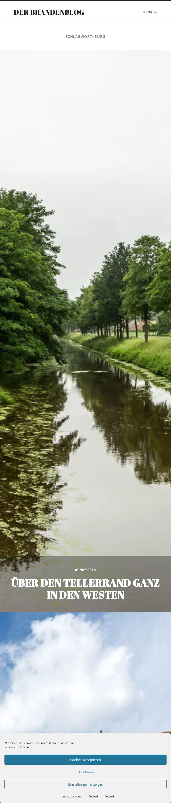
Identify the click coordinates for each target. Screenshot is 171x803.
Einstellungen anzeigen (85, 784)
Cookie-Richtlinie (71, 796)
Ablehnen (85, 772)
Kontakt (93, 796)
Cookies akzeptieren (85, 759)
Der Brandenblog (49, 12)
